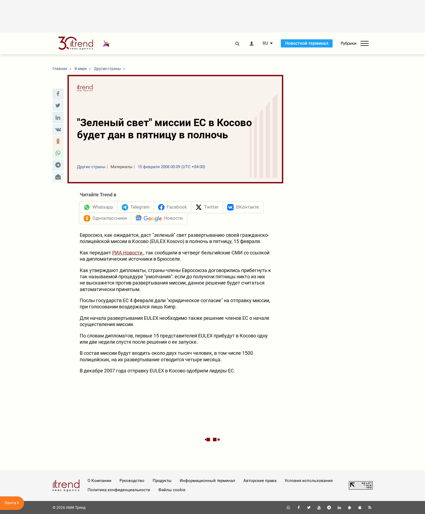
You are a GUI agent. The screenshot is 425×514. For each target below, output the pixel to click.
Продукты (162, 480)
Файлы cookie (171, 489)
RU (265, 43)
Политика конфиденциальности (119, 489)
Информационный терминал (207, 480)
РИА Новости (127, 253)
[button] (58, 93)
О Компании (99, 480)
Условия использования (309, 480)
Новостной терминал (306, 43)
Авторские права (259, 480)
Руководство (132, 480)
